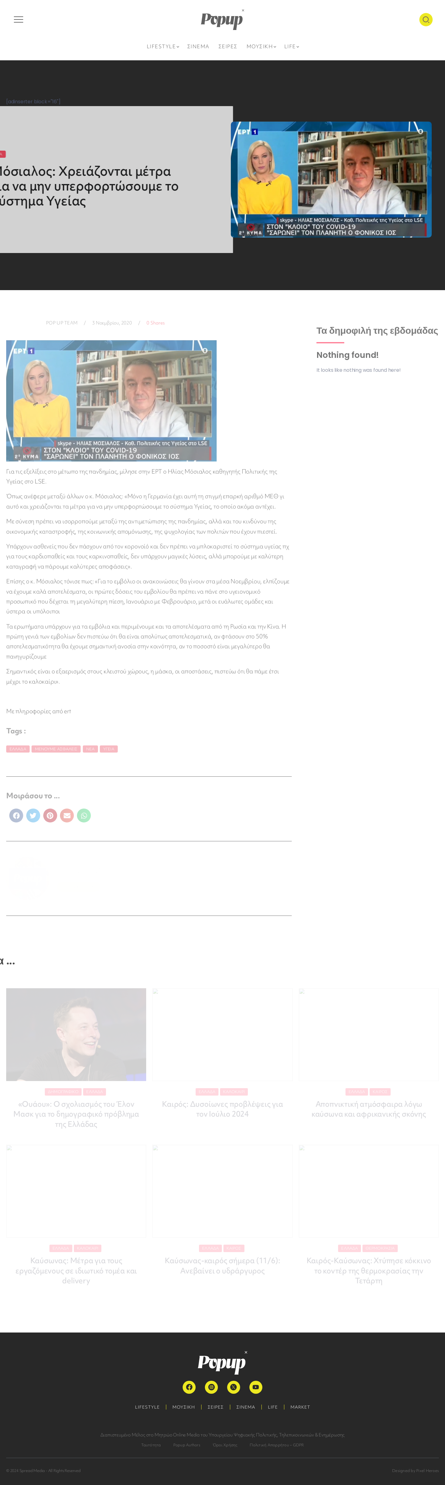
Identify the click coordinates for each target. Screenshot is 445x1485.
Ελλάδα (18, 749)
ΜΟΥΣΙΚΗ (183, 1407)
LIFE (273, 1407)
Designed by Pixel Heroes (415, 1470)
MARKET (300, 1407)
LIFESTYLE (147, 1407)
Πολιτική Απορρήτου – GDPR (277, 1445)
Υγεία (108, 749)
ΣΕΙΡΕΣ (216, 1407)
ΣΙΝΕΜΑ (245, 1407)
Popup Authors (186, 1445)
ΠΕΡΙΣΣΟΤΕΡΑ (78, 886)
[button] (16, 815)
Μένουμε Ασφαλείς (56, 749)
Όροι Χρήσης (225, 1445)
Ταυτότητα (151, 1445)
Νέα (90, 749)
